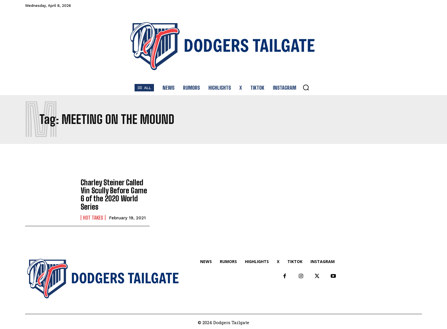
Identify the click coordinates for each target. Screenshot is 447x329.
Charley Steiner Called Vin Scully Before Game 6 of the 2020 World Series (115, 193)
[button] (306, 87)
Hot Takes (93, 211)
